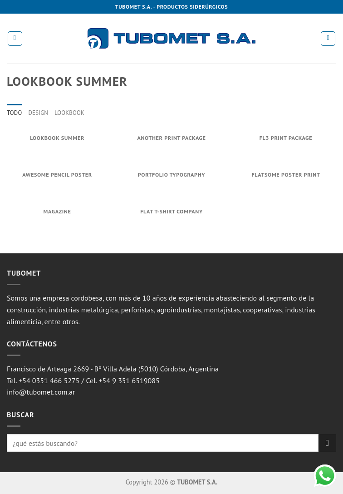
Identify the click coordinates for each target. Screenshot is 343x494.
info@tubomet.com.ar (41, 391)
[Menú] (15, 38)
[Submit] (327, 443)
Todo (14, 113)
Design (38, 113)
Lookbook (69, 113)
